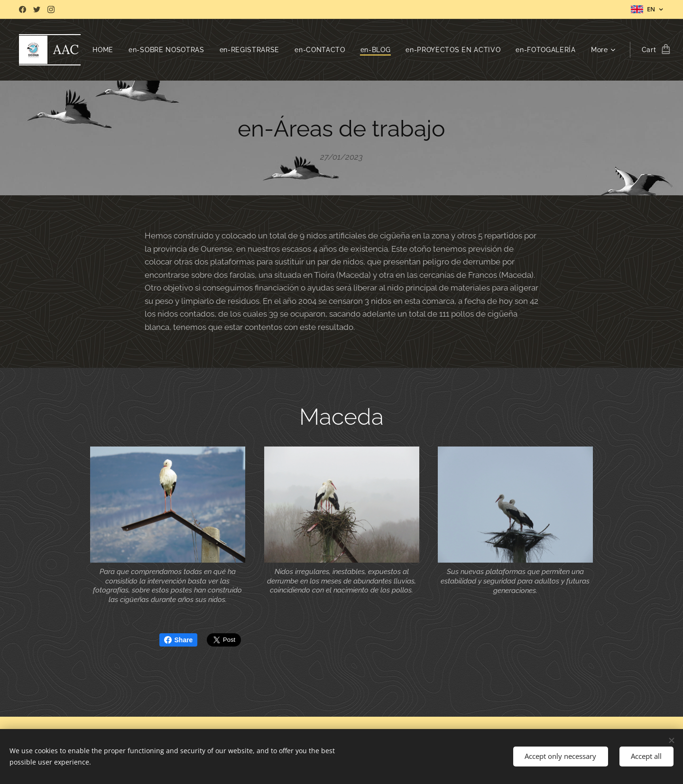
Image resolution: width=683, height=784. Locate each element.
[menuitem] (168, 50)
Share (178, 640)
